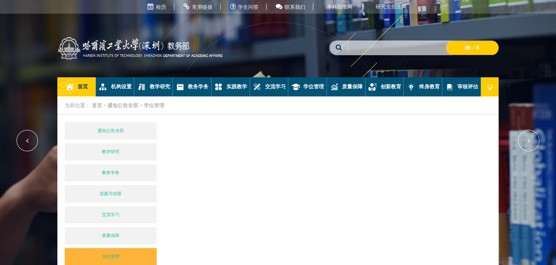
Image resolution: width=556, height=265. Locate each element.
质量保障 (346, 87)
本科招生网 (340, 7)
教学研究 (153, 87)
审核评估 (461, 87)
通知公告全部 (122, 105)
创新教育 (384, 87)
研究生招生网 (391, 7)
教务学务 (192, 87)
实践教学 (230, 87)
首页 (76, 87)
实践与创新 (111, 193)
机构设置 (115, 87)
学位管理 (307, 87)
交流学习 (269, 87)
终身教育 (423, 87)
